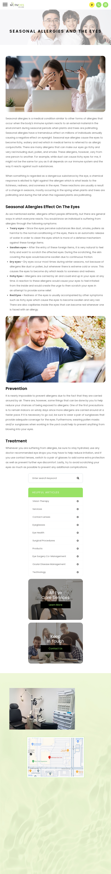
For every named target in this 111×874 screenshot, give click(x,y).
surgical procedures (43, 540)
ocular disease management (49, 564)
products (37, 548)
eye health (38, 532)
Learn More (55, 604)
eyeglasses (38, 524)
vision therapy (40, 501)
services (37, 509)
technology (39, 572)
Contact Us (55, 648)
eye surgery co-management (49, 556)
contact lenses (41, 517)
